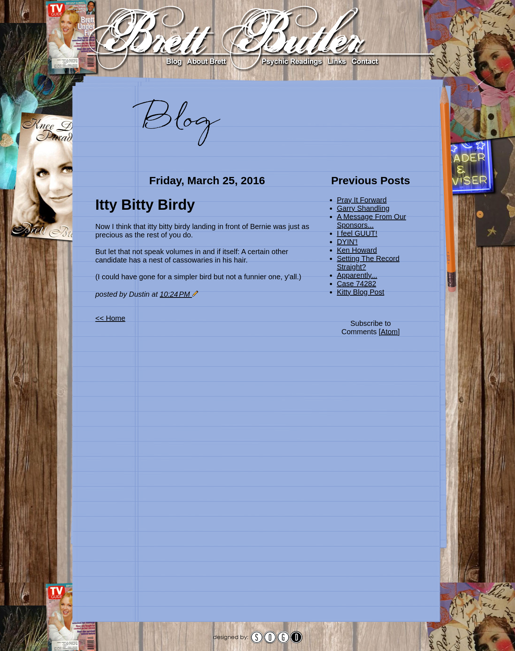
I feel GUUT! (357, 233)
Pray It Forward (362, 200)
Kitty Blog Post (360, 292)
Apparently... (357, 275)
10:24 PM (176, 294)
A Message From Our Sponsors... (371, 221)
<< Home (110, 318)
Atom (389, 332)
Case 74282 (356, 284)
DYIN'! (347, 242)
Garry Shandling (363, 208)
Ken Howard (357, 250)
